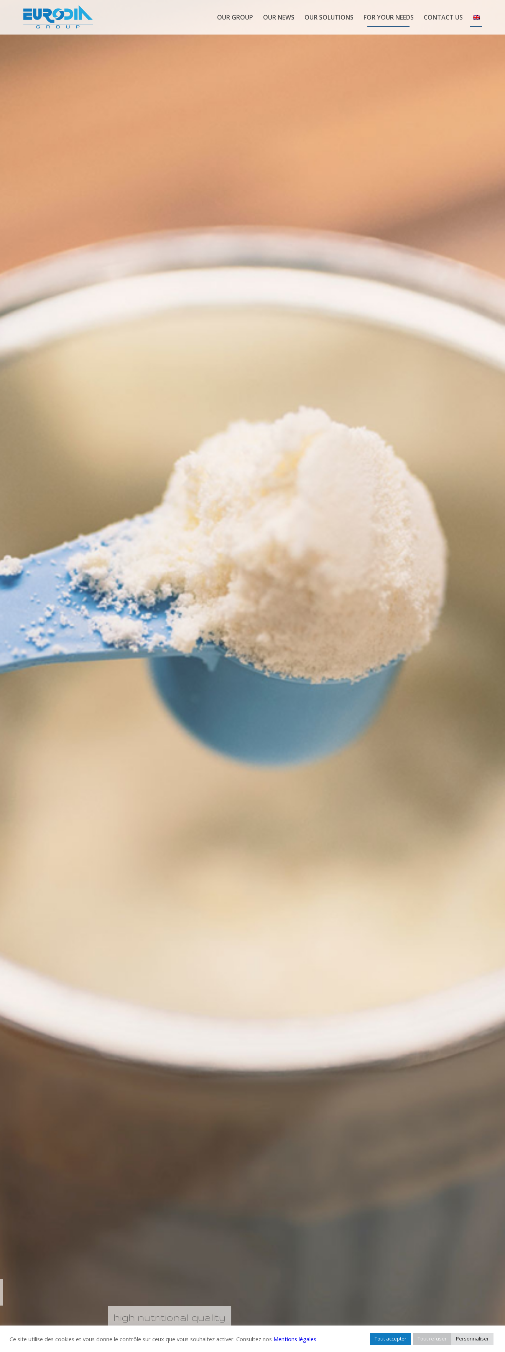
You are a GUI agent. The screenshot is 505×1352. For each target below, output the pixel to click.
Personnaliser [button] (472, 1338)
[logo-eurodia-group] (57, 17)
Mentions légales (294, 1339)
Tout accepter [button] (390, 1338)
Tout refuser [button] (432, 1338)
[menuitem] (235, 17)
